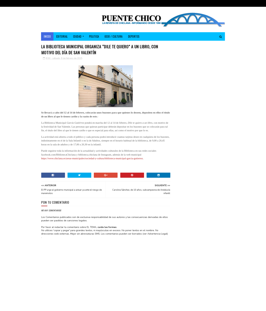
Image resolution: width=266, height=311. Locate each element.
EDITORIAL (62, 36)
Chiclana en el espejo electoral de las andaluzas (206, 124)
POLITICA (94, 36)
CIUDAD (77, 36)
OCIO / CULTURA (113, 36)
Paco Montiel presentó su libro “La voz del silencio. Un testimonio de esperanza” (207, 95)
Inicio (47, 36)
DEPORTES (133, 36)
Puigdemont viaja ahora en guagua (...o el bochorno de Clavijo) (206, 110)
